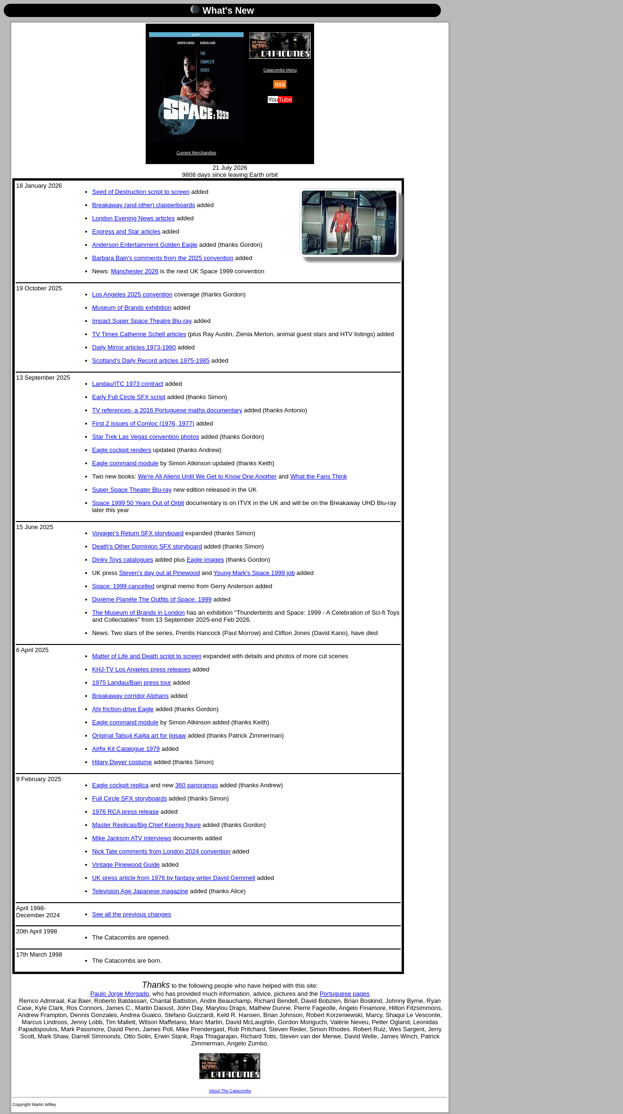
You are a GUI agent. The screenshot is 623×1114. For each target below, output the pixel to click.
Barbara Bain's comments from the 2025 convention (163, 257)
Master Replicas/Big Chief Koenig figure (146, 824)
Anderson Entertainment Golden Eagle (145, 244)
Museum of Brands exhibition (132, 307)
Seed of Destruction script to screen (141, 191)
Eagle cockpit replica (120, 785)
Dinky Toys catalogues (122, 559)
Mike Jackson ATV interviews (131, 838)
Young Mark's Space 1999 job (254, 572)
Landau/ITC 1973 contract (127, 383)
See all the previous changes (131, 914)
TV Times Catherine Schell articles (139, 334)
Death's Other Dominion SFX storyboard (147, 546)
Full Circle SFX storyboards (129, 798)
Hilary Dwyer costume (122, 762)
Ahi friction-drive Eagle (123, 709)
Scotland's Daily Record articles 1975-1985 (151, 360)
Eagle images (205, 559)
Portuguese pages (345, 993)
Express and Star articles (126, 231)
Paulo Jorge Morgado (119, 993)
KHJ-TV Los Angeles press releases (141, 669)
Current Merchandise (196, 93)
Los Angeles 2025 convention (132, 294)
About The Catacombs (230, 1073)
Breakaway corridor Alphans (130, 695)
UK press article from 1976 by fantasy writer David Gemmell (173, 877)
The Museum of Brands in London (138, 612)
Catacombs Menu (280, 52)
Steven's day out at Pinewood (159, 572)
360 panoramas (196, 785)
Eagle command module (125, 463)
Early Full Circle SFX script (129, 396)
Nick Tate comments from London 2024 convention (161, 851)
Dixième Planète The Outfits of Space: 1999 (152, 599)
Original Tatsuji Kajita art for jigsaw (139, 735)
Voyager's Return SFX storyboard (138, 533)
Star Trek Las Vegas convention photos (145, 436)
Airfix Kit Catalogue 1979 (126, 748)
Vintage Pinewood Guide (126, 864)
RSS (280, 84)
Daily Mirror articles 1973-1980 (134, 347)
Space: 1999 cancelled (123, 586)
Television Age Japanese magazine (140, 891)
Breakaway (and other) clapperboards (143, 205)
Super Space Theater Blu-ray (132, 489)
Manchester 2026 (134, 271)
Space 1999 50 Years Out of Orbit (138, 502)
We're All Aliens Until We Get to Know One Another (207, 476)
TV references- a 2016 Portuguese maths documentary (167, 410)
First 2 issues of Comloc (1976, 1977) (143, 423)
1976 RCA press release (125, 811)
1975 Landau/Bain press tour (131, 682)
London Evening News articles (133, 218)
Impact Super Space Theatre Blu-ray (142, 320)
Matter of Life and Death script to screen (147, 656)
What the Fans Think (318, 476)
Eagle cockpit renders (121, 449)
